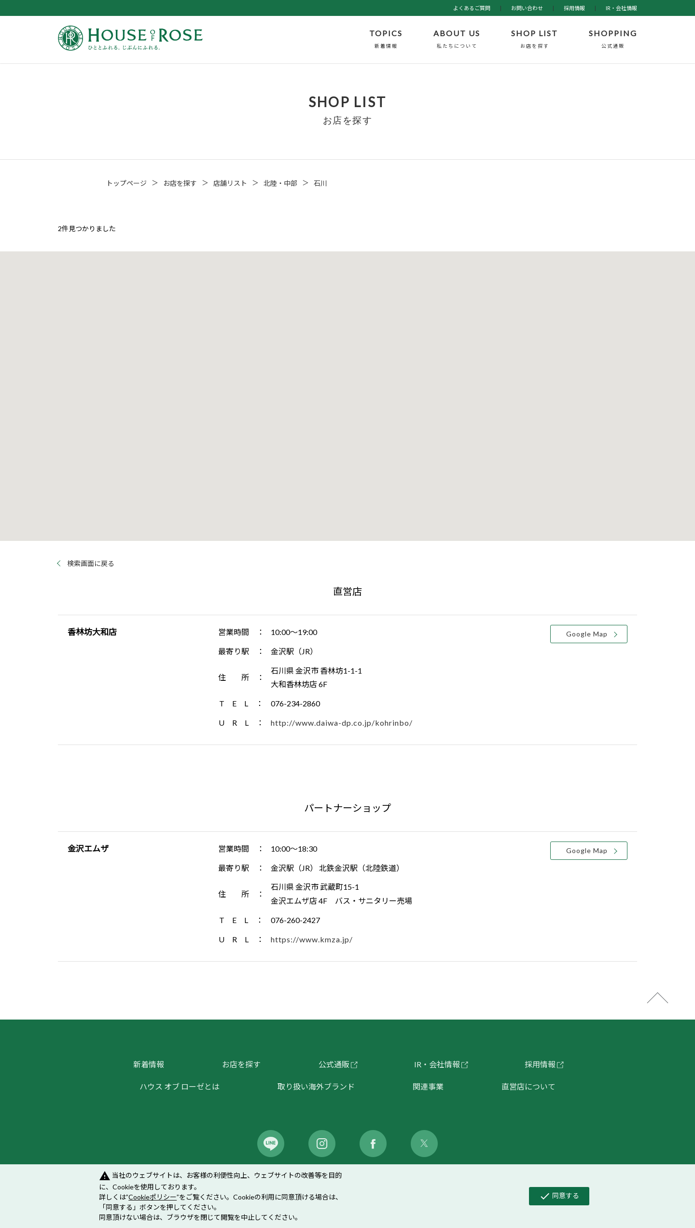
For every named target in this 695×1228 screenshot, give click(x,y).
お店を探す (180, 183)
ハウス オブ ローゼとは (179, 1086)
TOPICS (386, 39)
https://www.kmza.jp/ (312, 939)
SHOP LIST (534, 39)
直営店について (528, 1086)
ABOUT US (456, 39)
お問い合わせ (527, 8)
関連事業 (428, 1086)
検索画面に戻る (90, 563)
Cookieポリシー (152, 1197)
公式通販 (334, 1064)
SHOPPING (613, 39)
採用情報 (574, 8)
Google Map (587, 634)
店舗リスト (230, 183)
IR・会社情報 (621, 8)
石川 (320, 183)
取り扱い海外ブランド (316, 1086)
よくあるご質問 (471, 8)
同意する (559, 1196)
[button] (342, 449)
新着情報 (148, 1064)
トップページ (126, 183)
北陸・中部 (280, 183)
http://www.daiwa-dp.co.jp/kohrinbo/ (342, 722)
